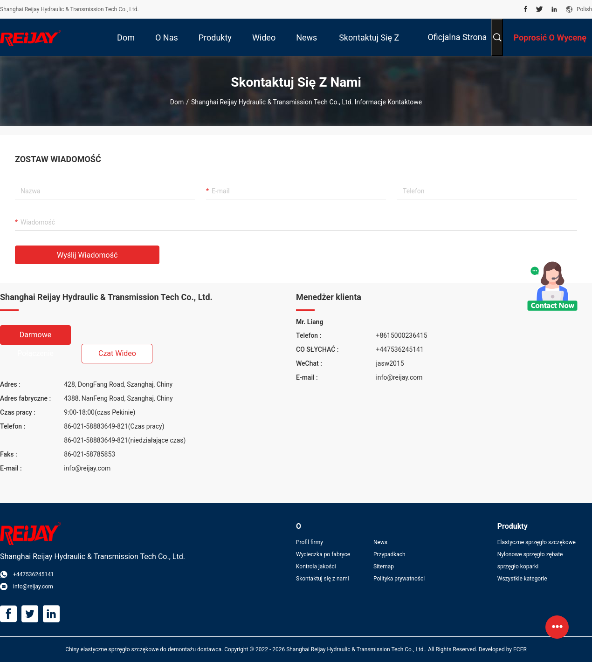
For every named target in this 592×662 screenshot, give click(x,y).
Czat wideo (117, 353)
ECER (520, 649)
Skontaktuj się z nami (322, 578)
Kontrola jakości (316, 566)
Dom (177, 102)
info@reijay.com (87, 468)
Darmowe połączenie (35, 337)
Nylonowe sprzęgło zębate (530, 554)
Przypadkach (389, 554)
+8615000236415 (401, 335)
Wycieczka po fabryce (323, 554)
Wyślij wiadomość (87, 255)
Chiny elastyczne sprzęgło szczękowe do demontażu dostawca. (144, 649)
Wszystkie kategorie (522, 578)
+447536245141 (399, 349)
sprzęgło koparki (517, 566)
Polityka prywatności (399, 578)
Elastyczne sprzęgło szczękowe (536, 542)
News (380, 542)
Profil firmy (309, 542)
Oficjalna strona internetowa (457, 44)
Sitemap (383, 566)
